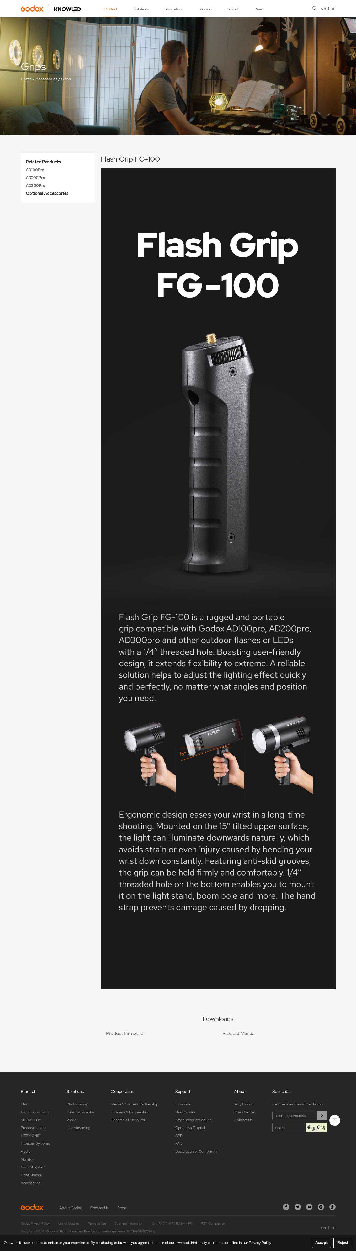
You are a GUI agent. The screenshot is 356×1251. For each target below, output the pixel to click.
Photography (77, 1104)
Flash (25, 1104)
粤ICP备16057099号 (141, 1231)
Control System (33, 1167)
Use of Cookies (68, 1223)
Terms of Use (97, 1223)
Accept (321, 1242)
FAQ (178, 1143)
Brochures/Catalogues (193, 1120)
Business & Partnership (129, 1112)
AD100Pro (35, 170)
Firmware (182, 1104)
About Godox (70, 1208)
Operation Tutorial (190, 1127)
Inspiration (173, 9)
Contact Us (243, 1120)
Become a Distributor (128, 1120)
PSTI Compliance (213, 1223)
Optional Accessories (47, 193)
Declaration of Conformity (196, 1151)
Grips (66, 79)
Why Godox (243, 1104)
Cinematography (80, 1112)
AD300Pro (35, 185)
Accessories (46, 79)
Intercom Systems (35, 1143)
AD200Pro (35, 177)
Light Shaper (31, 1175)
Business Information (129, 1223)
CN (323, 8)
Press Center (244, 1112)
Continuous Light (35, 1112)
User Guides (185, 1112)
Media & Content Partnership (134, 1104)
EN (333, 8)
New (258, 9)
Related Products (43, 162)
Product (110, 9)
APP (179, 1135)
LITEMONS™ (31, 1135)
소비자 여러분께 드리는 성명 (172, 1223)
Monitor (27, 1159)
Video (71, 1120)
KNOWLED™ (31, 1120)
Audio (25, 1151)
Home (26, 79)
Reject (342, 1242)
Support (205, 9)
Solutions (141, 9)
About (233, 9)
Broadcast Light (33, 1127)
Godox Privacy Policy (35, 1223)
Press (122, 1208)
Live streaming (78, 1127)
